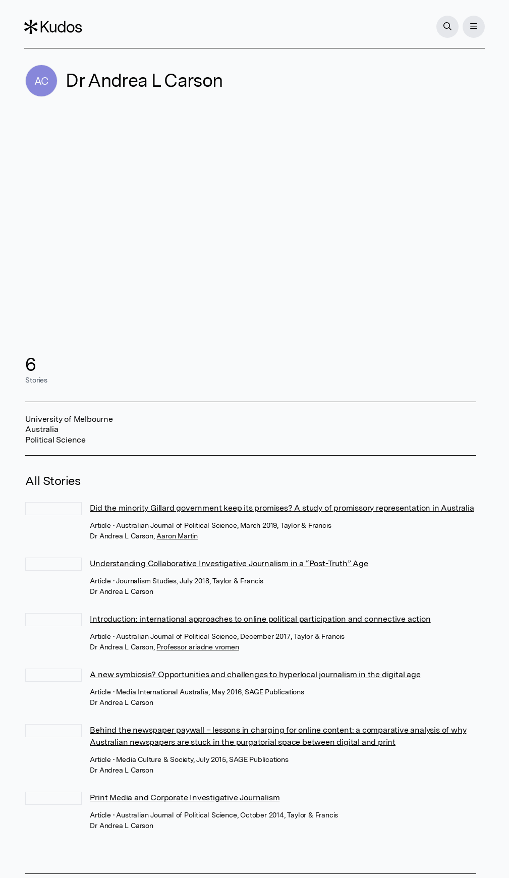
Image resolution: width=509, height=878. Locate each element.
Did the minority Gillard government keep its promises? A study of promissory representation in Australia (282, 508)
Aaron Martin (177, 536)
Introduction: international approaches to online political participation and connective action (260, 619)
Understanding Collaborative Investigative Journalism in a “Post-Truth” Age (229, 563)
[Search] (446, 27)
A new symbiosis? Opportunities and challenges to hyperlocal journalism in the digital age (255, 674)
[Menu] (473, 27)
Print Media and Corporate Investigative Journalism (184, 797)
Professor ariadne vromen (197, 647)
